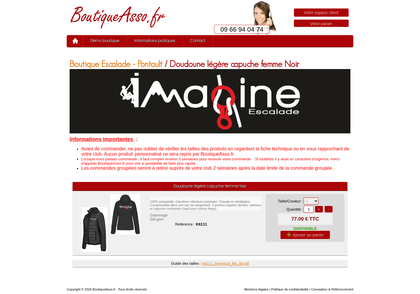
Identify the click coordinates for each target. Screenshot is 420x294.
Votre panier (321, 23)
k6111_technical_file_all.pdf (225, 263)
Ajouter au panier (305, 235)
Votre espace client (321, 12)
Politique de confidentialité (290, 289)
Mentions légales (256, 289)
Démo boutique (104, 41)
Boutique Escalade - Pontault (116, 64)
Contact (197, 41)
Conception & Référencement (332, 289)
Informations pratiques (154, 41)
